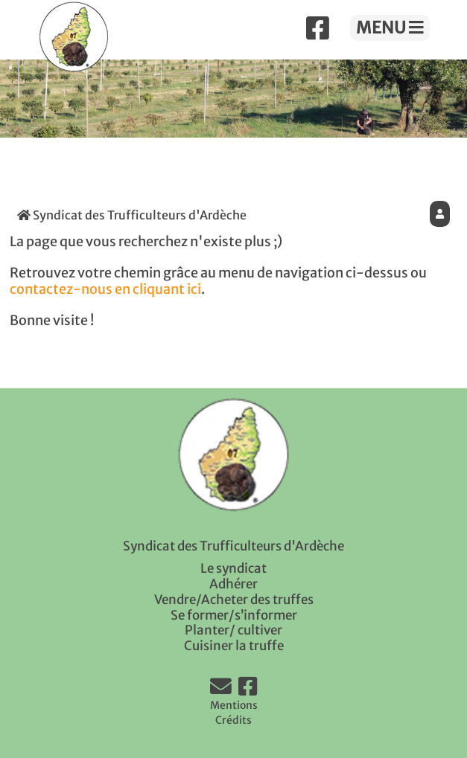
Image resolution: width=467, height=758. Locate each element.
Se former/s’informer (234, 615)
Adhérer (233, 584)
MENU (390, 27)
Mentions (234, 705)
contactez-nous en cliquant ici (105, 289)
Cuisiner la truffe (234, 645)
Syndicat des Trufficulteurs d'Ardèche (132, 215)
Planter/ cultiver (233, 630)
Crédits (233, 720)
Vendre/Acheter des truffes (234, 599)
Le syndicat (233, 568)
